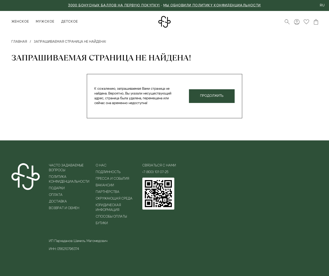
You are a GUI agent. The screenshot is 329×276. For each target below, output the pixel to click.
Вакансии (105, 185)
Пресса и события (112, 178)
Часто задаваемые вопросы (66, 168)
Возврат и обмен (64, 208)
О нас (101, 165)
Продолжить (211, 95)
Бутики (102, 223)
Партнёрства (107, 192)
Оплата (56, 195)
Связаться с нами (159, 165)
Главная (19, 41)
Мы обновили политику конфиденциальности (212, 5)
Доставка (58, 201)
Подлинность (108, 172)
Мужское (45, 21)
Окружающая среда (114, 198)
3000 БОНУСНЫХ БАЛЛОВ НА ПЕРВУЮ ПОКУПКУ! (114, 5)
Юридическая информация (108, 208)
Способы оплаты (111, 216)
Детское (69, 21)
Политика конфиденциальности (69, 179)
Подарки (57, 188)
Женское (20, 21)
